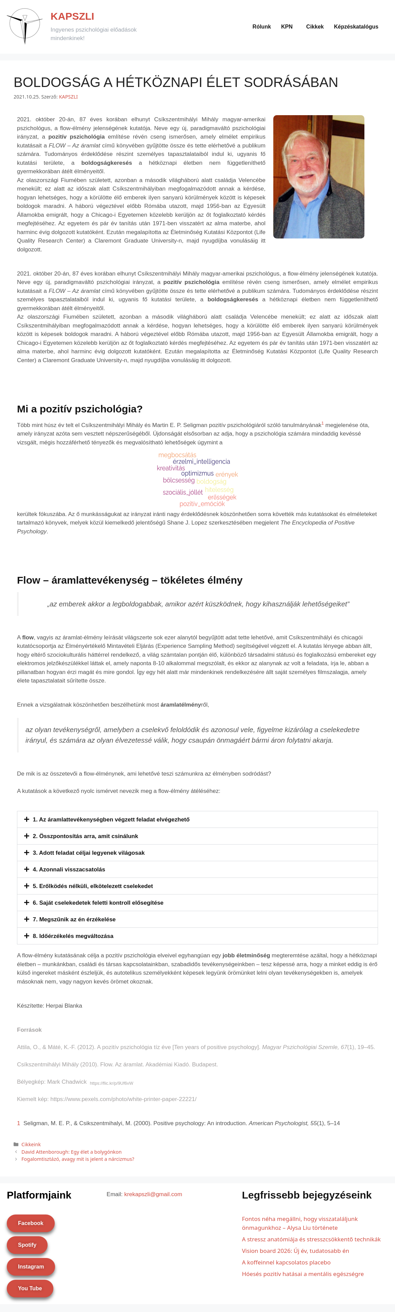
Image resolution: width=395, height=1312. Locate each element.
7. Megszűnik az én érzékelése (74, 919)
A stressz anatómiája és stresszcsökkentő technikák (311, 1239)
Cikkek (315, 27)
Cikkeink (31, 1144)
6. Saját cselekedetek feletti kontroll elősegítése (98, 903)
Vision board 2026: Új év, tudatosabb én (295, 1251)
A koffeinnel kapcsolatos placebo (286, 1262)
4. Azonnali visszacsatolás (69, 869)
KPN (287, 27)
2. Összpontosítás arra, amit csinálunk (85, 836)
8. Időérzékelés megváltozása (73, 936)
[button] (288, 27)
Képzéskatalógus (356, 27)
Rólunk (262, 27)
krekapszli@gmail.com (153, 1194)
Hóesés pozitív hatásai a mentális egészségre (303, 1274)
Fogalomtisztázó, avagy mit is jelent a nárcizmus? (77, 1159)
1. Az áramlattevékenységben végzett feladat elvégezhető (111, 819)
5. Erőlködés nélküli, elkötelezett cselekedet (93, 886)
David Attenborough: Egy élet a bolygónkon (71, 1152)
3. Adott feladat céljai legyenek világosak (89, 853)
